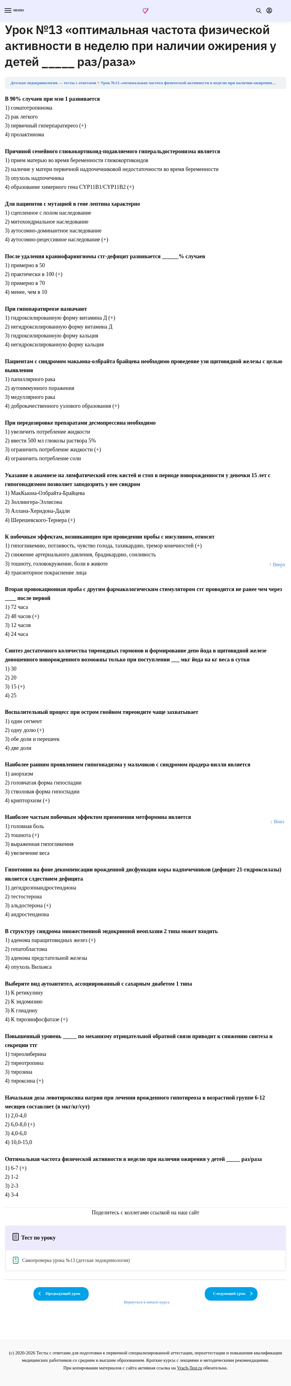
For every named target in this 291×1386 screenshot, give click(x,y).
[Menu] (14, 10)
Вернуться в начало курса (146, 1302)
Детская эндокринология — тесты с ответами (53, 82)
